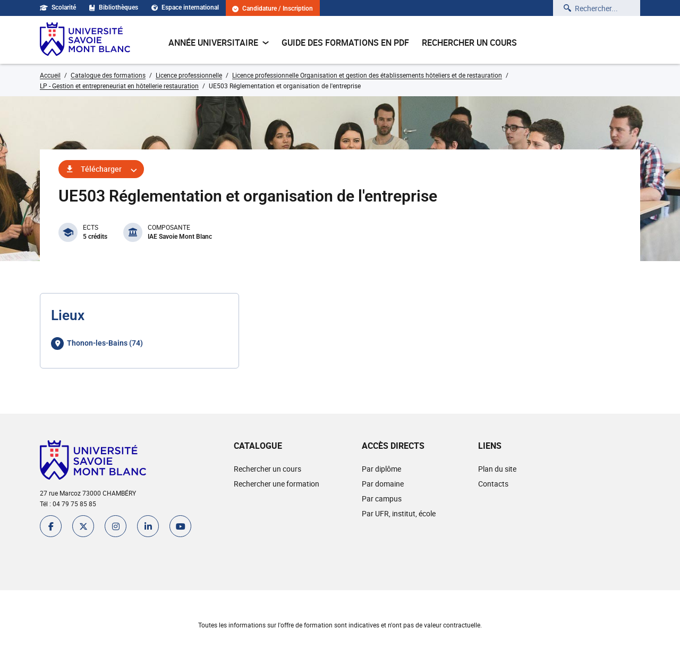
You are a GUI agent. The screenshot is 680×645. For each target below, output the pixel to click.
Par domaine (383, 484)
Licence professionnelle (189, 75)
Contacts (493, 484)
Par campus (382, 498)
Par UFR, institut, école (399, 513)
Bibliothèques (113, 7)
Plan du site (497, 469)
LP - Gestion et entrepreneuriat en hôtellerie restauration (119, 85)
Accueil (50, 75)
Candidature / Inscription (272, 8)
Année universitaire (218, 42)
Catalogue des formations (108, 75)
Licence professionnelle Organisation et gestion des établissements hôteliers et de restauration (367, 75)
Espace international (185, 7)
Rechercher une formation (276, 484)
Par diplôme (381, 469)
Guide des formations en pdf (345, 42)
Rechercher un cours (469, 42)
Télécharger (101, 169)
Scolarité (58, 7)
